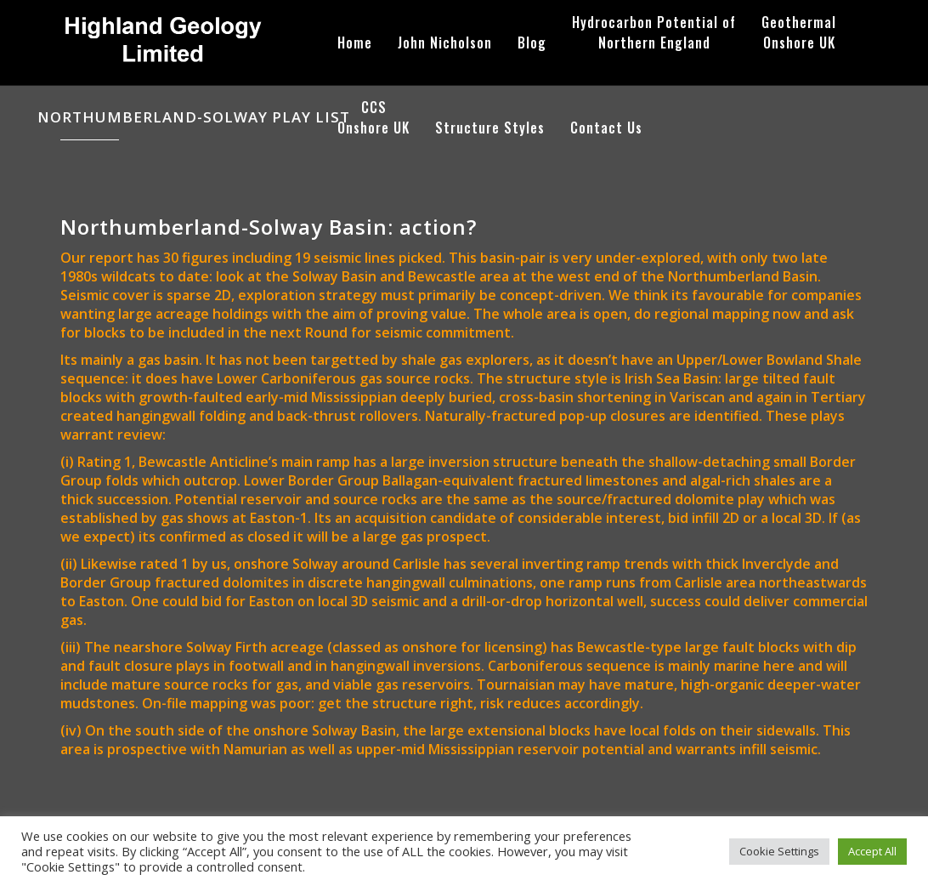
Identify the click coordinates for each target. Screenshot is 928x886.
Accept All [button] (872, 851)
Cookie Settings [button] (779, 851)
